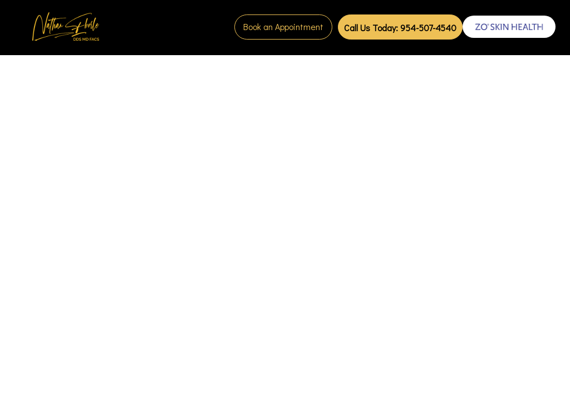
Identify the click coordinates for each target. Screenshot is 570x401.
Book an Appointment (283, 26)
